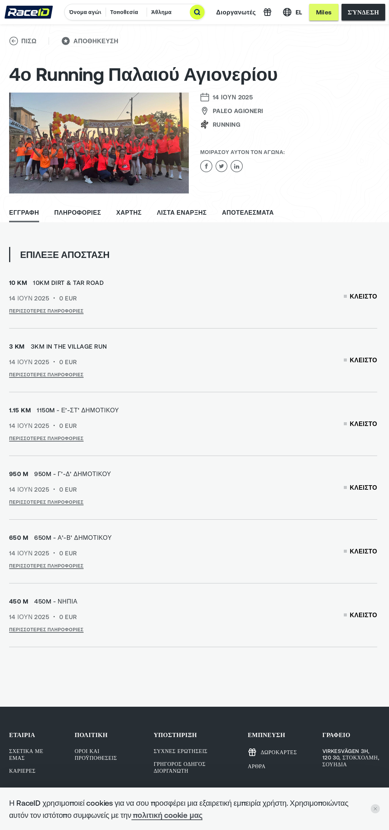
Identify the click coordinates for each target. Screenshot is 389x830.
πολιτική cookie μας (167, 814)
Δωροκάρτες (272, 752)
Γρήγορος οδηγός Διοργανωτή (179, 767)
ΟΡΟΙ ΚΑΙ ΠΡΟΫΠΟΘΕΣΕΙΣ (95, 754)
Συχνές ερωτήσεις (180, 751)
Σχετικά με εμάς (26, 754)
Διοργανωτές (236, 12)
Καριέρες (22, 770)
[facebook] (206, 166)
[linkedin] (237, 166)
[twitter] (221, 166)
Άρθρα (257, 766)
